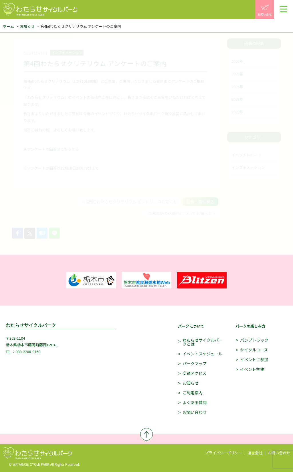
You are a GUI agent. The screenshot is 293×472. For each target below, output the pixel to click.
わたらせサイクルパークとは (203, 342)
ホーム (8, 26)
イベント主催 (252, 369)
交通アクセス (194, 373)
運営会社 (255, 452)
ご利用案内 (193, 393)
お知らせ (27, 26)
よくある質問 (195, 402)
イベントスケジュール (202, 354)
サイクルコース (254, 350)
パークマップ (195, 363)
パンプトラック (254, 340)
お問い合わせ (195, 412)
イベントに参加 (254, 359)
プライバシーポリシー (223, 452)
